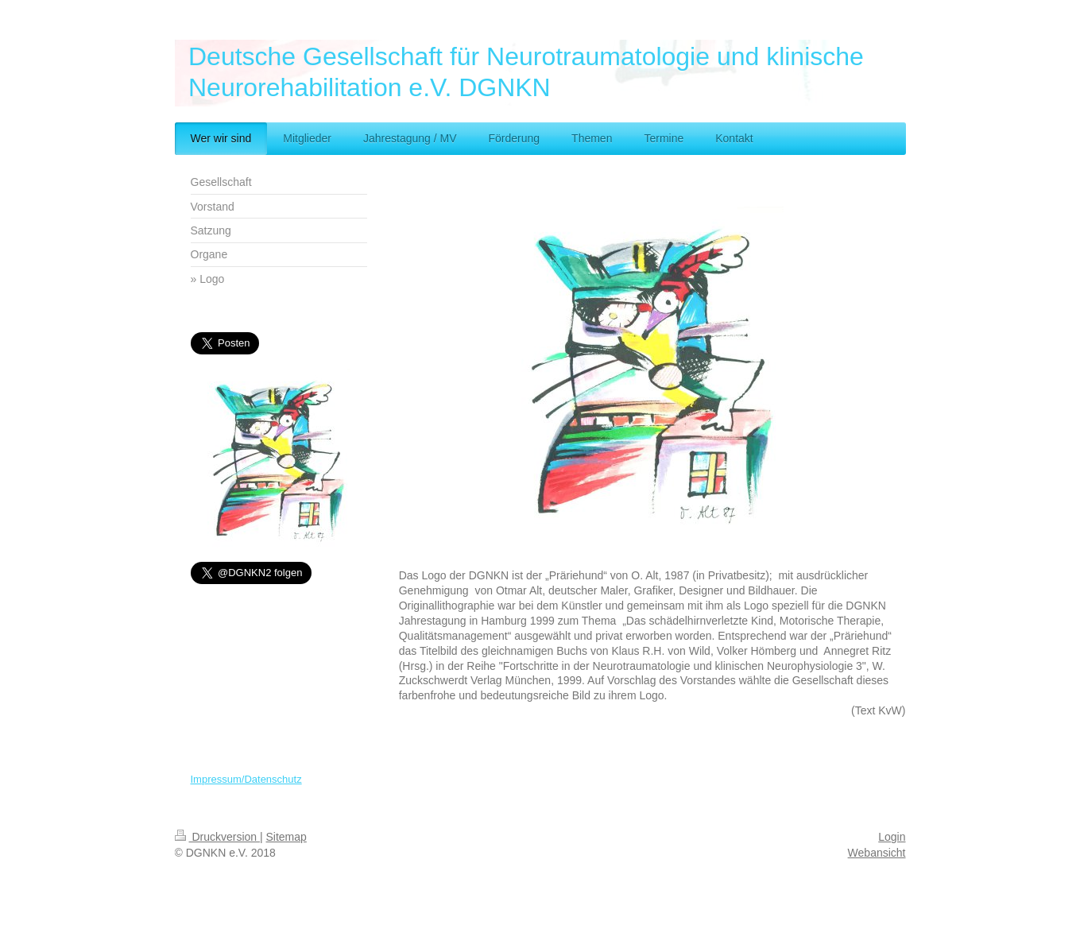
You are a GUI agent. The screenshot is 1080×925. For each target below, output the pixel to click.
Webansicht (877, 852)
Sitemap (286, 836)
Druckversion (217, 836)
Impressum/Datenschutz (246, 779)
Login (891, 836)
